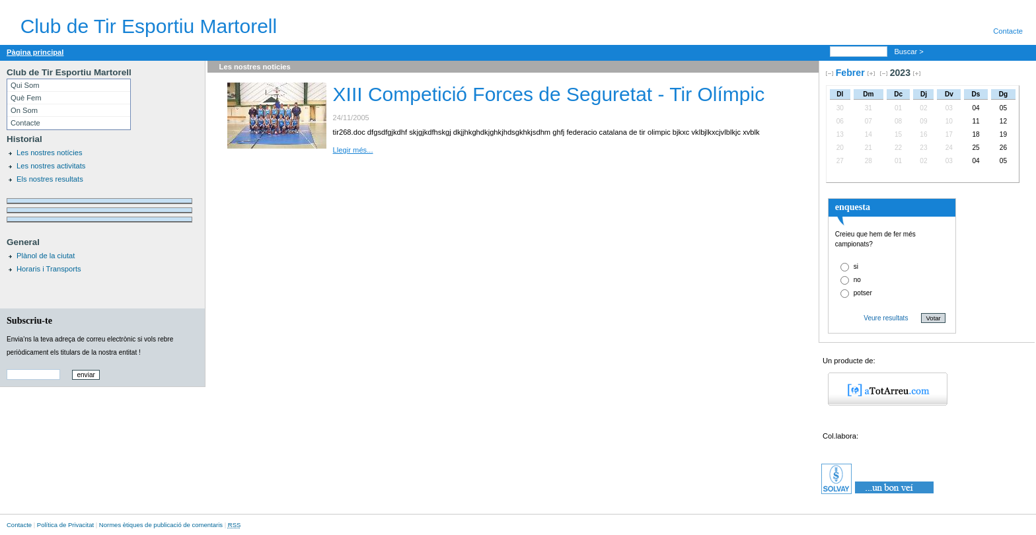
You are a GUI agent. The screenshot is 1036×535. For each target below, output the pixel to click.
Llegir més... (353, 150)
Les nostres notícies (50, 153)
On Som (24, 110)
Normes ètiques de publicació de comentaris (161, 524)
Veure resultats (886, 318)
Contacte (1008, 31)
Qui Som (25, 85)
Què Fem (26, 98)
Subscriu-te (29, 320)
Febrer (850, 72)
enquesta (852, 206)
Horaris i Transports (49, 269)
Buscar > (910, 51)
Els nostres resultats (50, 179)
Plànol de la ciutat (46, 256)
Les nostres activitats (51, 166)
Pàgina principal (35, 52)
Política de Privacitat (65, 524)
